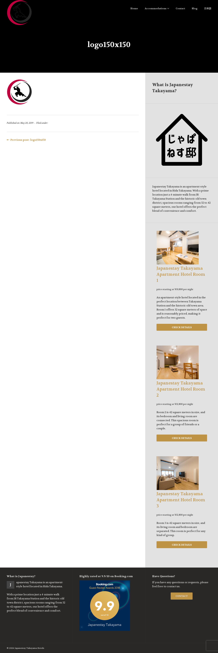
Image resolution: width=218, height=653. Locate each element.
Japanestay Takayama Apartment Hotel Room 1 (181, 274)
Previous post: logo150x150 (26, 140)
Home (134, 8)
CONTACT (182, 596)
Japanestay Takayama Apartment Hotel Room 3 (181, 500)
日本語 (207, 8)
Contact (180, 8)
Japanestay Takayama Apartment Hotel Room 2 (181, 389)
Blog (194, 8)
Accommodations (157, 8)
